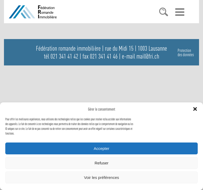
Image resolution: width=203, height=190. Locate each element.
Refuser (102, 163)
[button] (195, 109)
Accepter (101, 148)
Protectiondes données (186, 52)
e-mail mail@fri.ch (140, 56)
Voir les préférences (101, 177)
